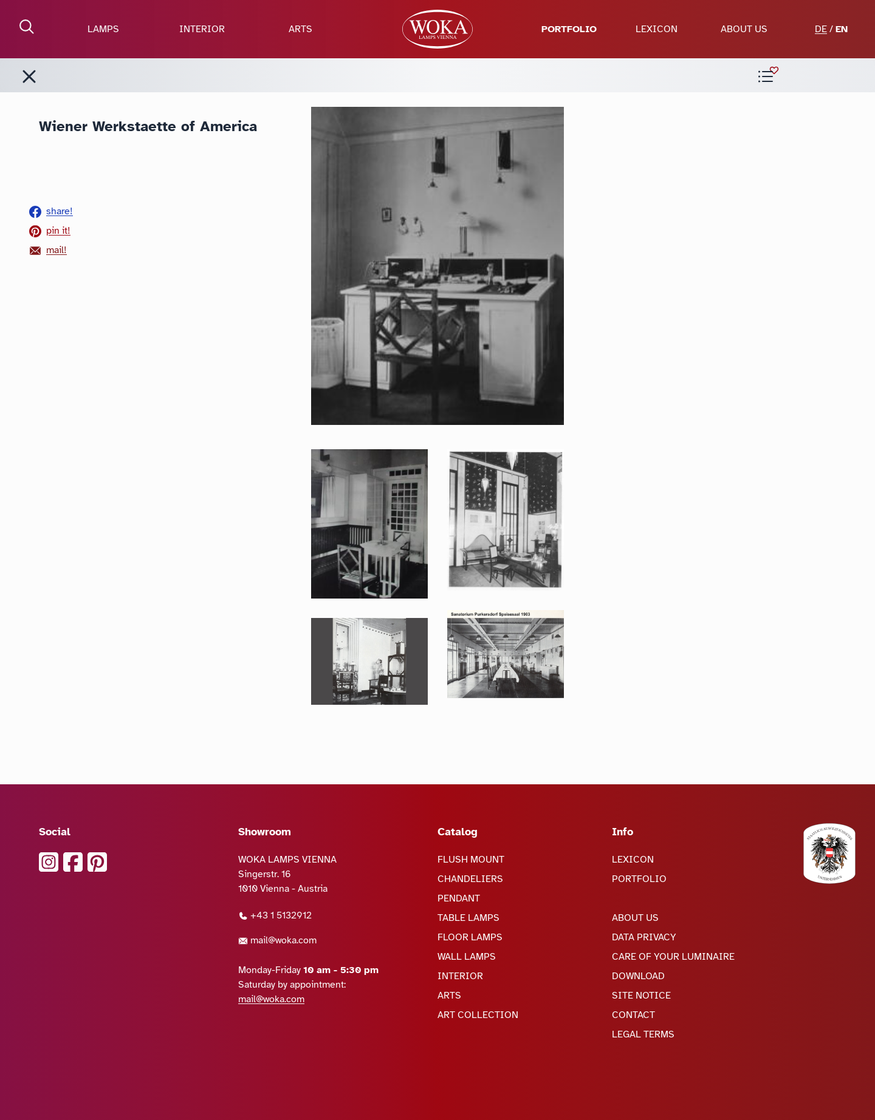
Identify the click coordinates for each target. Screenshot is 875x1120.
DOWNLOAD (638, 976)
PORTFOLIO (569, 29)
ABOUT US (744, 29)
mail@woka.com (277, 940)
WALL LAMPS (466, 957)
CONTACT (633, 1015)
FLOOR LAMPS (470, 937)
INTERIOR (202, 29)
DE (821, 29)
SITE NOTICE (641, 995)
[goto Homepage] (437, 29)
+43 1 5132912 (275, 915)
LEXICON (657, 29)
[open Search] (26, 26)
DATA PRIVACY (644, 937)
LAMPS (103, 29)
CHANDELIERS (470, 879)
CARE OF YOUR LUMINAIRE (673, 957)
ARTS (300, 29)
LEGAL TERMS (643, 1034)
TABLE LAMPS (468, 918)
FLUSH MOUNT (470, 860)
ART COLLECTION (477, 1015)
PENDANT (458, 898)
